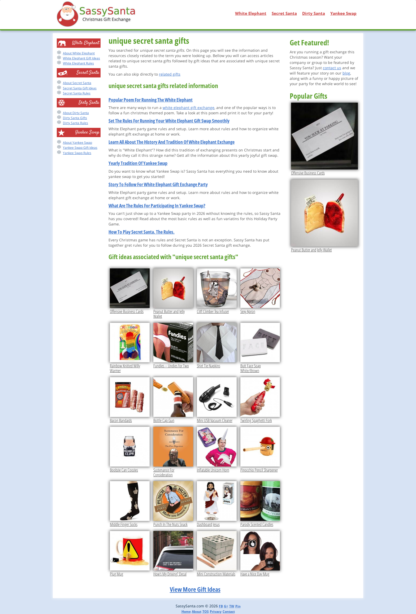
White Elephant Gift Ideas (81, 58)
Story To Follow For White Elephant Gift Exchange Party (158, 184)
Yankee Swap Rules (77, 153)
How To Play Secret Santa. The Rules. (142, 232)
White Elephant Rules (78, 63)
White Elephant (250, 13)
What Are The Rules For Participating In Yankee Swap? (157, 205)
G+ (226, 606)
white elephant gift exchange (188, 107)
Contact (229, 611)
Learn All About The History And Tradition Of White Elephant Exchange (172, 142)
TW (231, 606)
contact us (332, 67)
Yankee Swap (343, 13)
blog (346, 73)
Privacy (216, 611)
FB (221, 606)
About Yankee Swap (77, 142)
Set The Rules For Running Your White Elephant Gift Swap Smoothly (169, 120)
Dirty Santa (313, 13)
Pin (238, 606)
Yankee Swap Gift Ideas (80, 147)
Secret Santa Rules (76, 93)
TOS (205, 611)
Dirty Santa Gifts (75, 118)
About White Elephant (79, 53)
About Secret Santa (77, 83)
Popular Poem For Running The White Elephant (151, 100)
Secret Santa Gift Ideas (80, 88)
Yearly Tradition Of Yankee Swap (138, 163)
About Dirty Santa (76, 113)
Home (186, 611)
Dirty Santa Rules (75, 123)
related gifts (169, 74)
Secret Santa (284, 13)
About (196, 611)
